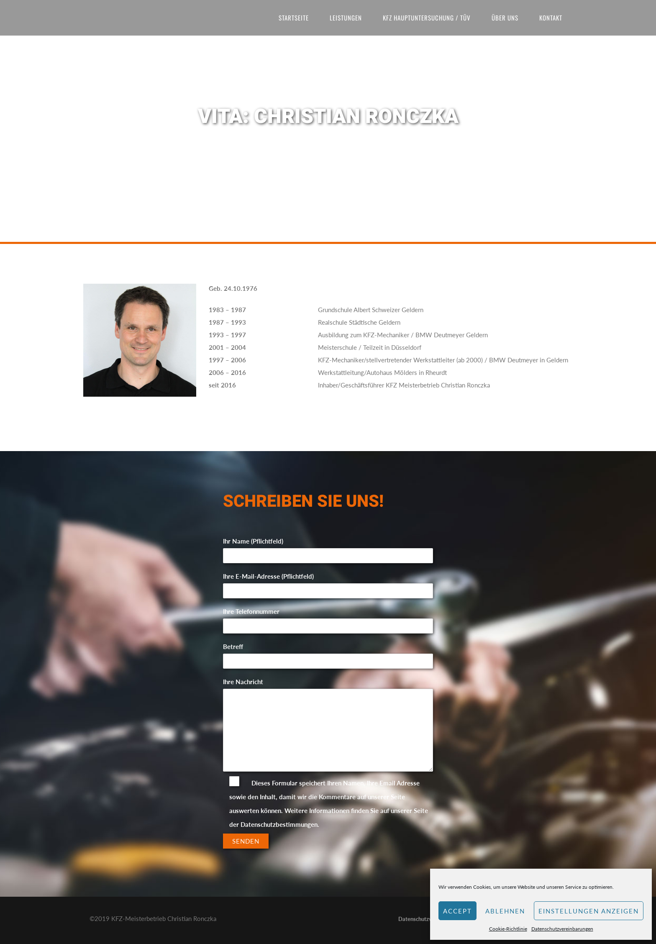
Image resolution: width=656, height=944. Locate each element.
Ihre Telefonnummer (328, 619)
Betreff (328, 654)
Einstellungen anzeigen (588, 911)
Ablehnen (505, 911)
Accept (457, 911)
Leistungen (346, 17)
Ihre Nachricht (328, 725)
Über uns (505, 17)
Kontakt (550, 17)
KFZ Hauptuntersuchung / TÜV (427, 17)
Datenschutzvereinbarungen (562, 929)
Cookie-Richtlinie (508, 929)
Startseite (294, 17)
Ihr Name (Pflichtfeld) (328, 548)
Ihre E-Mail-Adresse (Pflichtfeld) (328, 583)
